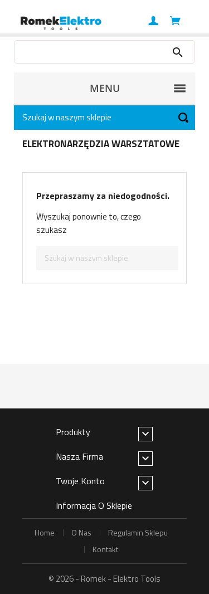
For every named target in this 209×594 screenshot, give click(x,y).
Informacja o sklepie (94, 505)
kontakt (105, 549)
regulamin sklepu (138, 532)
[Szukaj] (104, 117)
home (45, 532)
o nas (81, 532)
